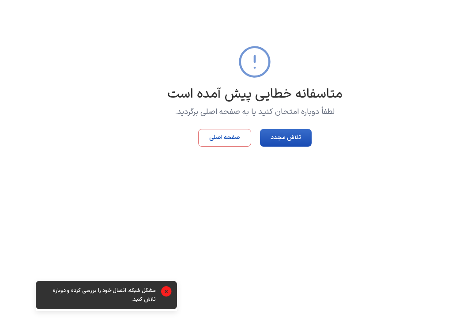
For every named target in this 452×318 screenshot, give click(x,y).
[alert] (77, 296)
